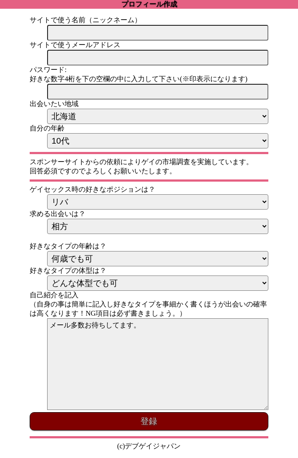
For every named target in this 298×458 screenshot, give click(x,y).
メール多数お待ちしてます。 (157, 364)
